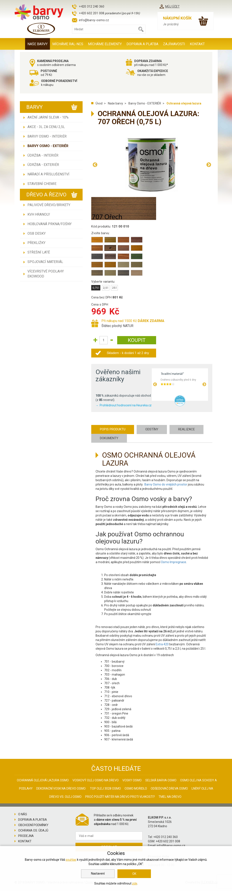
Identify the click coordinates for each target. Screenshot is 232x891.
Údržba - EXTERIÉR (43, 165)
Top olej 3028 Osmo (105, 788)
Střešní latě (38, 252)
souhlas (71, 859)
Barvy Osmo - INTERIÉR (47, 136)
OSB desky (36, 233)
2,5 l (105, 287)
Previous (95, 164)
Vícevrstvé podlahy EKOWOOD (45, 273)
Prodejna (26, 836)
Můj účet (172, 6)
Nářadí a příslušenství (48, 174)
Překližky (36, 243)
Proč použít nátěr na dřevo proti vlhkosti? (120, 796)
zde (134, 883)
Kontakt (197, 44)
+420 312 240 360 (91, 6)
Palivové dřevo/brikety (48, 205)
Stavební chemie (41, 184)
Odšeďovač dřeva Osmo (169, 788)
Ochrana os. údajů (33, 830)
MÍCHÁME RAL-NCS (67, 44)
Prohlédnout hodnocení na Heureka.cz (126, 405)
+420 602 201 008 (91, 13)
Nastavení (98, 873)
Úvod (99, 103)
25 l (114, 287)
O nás (22, 814)
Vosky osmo (132, 780)
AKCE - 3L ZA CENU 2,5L (46, 127)
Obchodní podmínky (33, 825)
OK (134, 873)
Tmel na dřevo (169, 796)
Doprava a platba (142, 44)
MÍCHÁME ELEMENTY (105, 44)
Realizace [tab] (186, 429)
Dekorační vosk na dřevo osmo (61, 788)
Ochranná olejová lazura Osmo (43, 780)
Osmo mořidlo (136, 788)
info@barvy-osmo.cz (94, 20)
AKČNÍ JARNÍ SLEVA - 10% (48, 117)
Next (208, 164)
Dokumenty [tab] (109, 438)
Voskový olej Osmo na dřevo (95, 780)
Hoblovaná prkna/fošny (49, 224)
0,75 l (96, 287)
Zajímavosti (174, 44)
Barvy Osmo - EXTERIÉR (47, 146)
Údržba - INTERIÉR (42, 155)
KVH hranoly (38, 214)
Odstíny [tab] (151, 429)
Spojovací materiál (45, 262)
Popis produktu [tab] (112, 429)
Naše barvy (37, 44)
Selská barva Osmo (160, 780)
